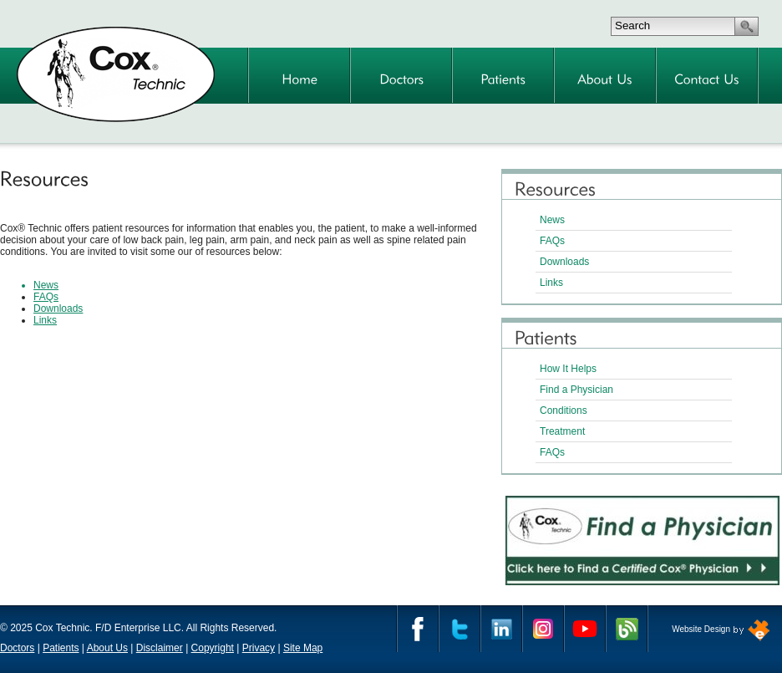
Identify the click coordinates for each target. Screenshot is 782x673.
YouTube (585, 628)
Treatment (562, 431)
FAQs (552, 241)
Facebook (418, 628)
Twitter (459, 628)
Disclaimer (159, 648)
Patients (61, 648)
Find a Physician (576, 389)
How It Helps (568, 369)
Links (551, 282)
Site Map (302, 648)
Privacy (258, 648)
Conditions (563, 410)
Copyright (212, 648)
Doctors (17, 648)
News (552, 220)
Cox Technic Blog (626, 628)
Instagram (543, 628)
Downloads (564, 262)
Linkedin (501, 628)
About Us (107, 648)
